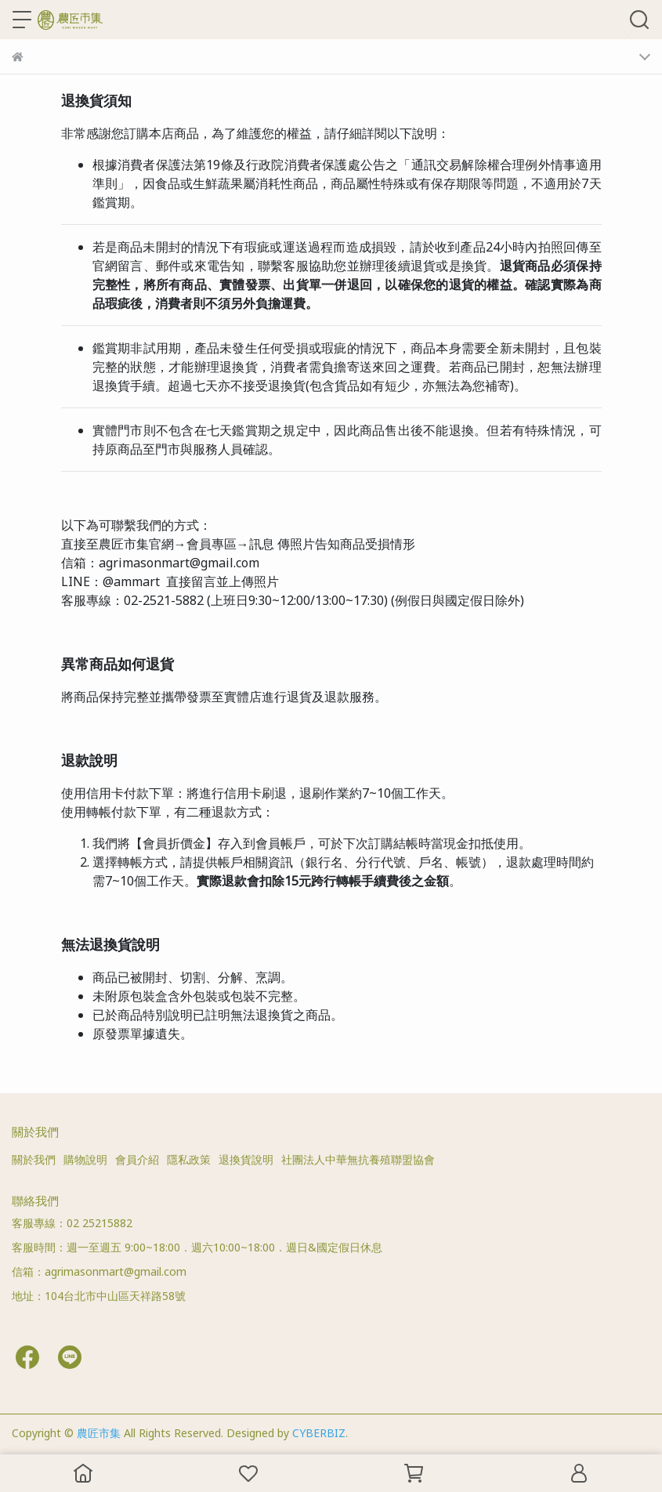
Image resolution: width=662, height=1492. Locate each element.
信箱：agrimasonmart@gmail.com (99, 1271)
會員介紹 (137, 1159)
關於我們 (34, 1159)
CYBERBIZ (318, 1432)
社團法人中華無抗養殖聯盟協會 (358, 1159)
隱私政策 (189, 1159)
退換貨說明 (246, 1159)
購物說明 (85, 1159)
